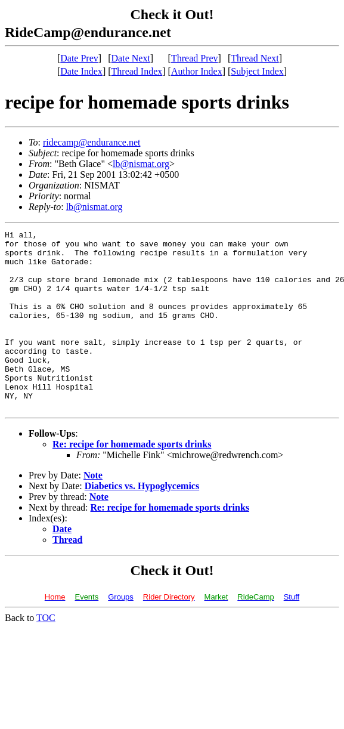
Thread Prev (194, 58)
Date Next (130, 58)
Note (93, 511)
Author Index (196, 71)
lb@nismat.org (141, 164)
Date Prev (79, 58)
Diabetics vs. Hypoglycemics (142, 522)
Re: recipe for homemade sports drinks (132, 480)
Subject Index (257, 71)
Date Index (81, 71)
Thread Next (254, 58)
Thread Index (137, 71)
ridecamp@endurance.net (92, 142)
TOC (45, 653)
